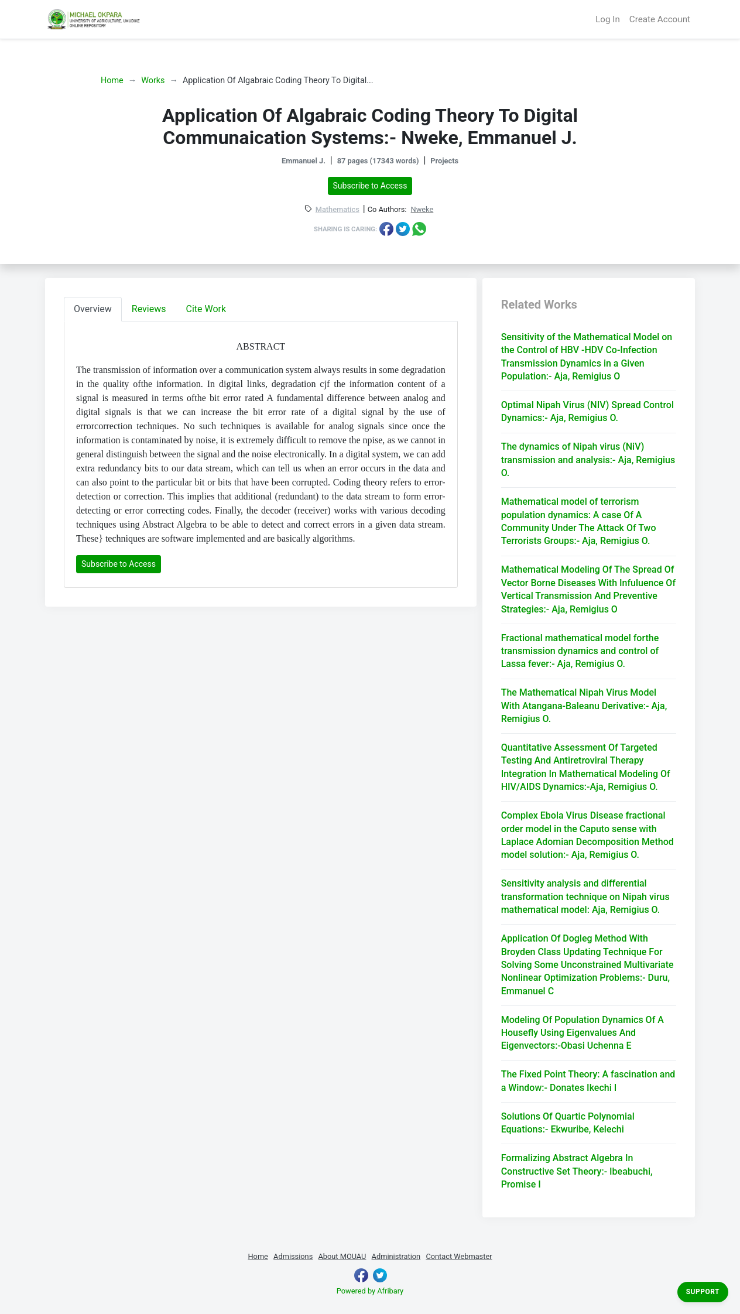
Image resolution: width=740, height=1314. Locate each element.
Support (703, 1292)
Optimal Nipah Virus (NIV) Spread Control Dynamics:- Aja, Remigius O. (587, 411)
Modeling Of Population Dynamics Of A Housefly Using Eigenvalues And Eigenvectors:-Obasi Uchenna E (582, 1033)
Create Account (659, 19)
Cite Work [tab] (206, 308)
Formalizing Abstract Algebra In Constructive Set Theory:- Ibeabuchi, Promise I (577, 1171)
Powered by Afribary (370, 1290)
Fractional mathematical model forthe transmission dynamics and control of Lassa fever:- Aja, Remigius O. (580, 651)
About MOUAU (342, 1256)
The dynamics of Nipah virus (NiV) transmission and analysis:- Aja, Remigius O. (588, 459)
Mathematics (337, 210)
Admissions (293, 1256)
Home (112, 80)
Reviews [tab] (149, 308)
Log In (607, 19)
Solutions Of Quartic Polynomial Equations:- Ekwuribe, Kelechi (568, 1123)
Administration (396, 1256)
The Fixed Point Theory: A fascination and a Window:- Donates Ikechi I (588, 1081)
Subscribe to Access (370, 185)
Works (153, 80)
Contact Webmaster (459, 1256)
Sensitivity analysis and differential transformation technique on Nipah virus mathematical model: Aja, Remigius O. (585, 896)
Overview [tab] (93, 308)
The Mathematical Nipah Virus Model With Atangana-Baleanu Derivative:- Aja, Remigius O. (584, 705)
